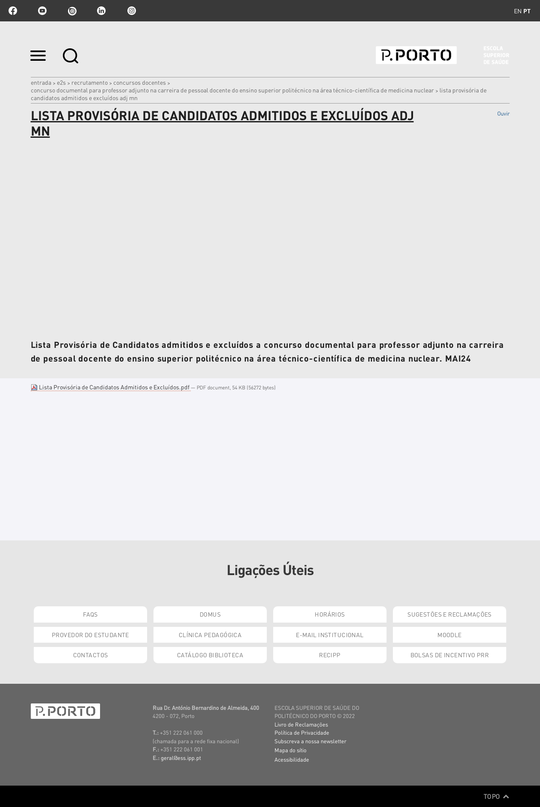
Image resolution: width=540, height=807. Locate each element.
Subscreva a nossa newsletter (310, 741)
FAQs (90, 614)
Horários (330, 614)
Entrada (41, 82)
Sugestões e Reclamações (449, 614)
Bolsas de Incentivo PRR (449, 655)
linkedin (101, 10)
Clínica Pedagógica (210, 634)
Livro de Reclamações (301, 724)
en (518, 11)
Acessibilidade (291, 759)
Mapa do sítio (290, 750)
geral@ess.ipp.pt (181, 757)
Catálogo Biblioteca (210, 655)
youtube (42, 10)
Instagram (131, 10)
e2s (61, 82)
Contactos (90, 655)
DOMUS (210, 614)
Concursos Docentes (139, 82)
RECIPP (330, 655)
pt (527, 11)
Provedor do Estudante (90, 634)
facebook (13, 10)
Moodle (449, 634)
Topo (497, 796)
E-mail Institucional (329, 634)
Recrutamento (89, 82)
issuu (72, 10)
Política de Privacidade (301, 732)
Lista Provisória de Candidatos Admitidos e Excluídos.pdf (111, 387)
